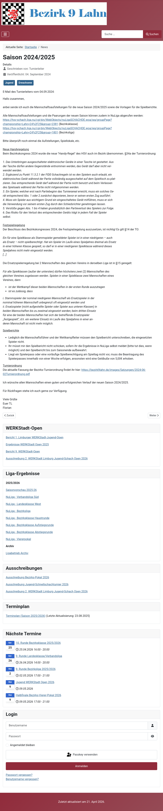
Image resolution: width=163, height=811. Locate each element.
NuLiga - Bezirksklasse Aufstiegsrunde (30, 525)
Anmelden (81, 766)
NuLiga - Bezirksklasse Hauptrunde (27, 518)
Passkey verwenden (81, 754)
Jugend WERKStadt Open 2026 (35, 682)
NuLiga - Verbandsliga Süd (22, 497)
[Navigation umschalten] (5, 34)
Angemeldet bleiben (22, 745)
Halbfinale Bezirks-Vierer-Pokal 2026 (38, 695)
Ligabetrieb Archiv (17, 553)
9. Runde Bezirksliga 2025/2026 (36, 669)
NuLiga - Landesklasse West (23, 504)
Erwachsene (25, 82)
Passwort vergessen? (19, 775)
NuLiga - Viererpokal (18, 539)
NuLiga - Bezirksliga (18, 511)
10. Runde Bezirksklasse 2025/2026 (38, 643)
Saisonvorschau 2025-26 (21, 490)
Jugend (9, 82)
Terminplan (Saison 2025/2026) (25, 616)
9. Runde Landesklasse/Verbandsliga (39, 656)
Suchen (152, 34)
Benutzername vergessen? (22, 779)
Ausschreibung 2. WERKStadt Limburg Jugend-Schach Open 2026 (47, 458)
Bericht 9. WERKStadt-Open (23, 451)
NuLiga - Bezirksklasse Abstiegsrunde (29, 532)
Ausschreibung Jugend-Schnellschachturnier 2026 (37, 584)
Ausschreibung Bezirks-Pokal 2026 (27, 577)
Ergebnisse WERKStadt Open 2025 (27, 444)
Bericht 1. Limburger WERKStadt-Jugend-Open (34, 437)
